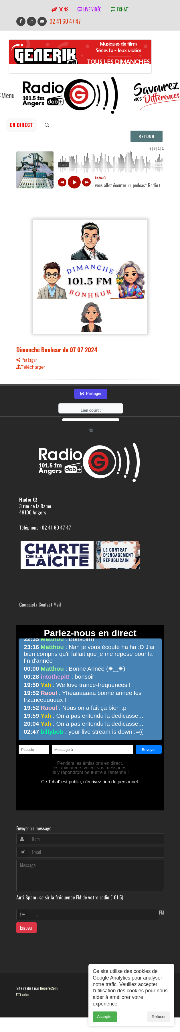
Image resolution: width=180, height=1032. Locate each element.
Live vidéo (90, 9)
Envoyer (26, 920)
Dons (60, 9)
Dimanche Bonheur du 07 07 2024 (57, 350)
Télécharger (30, 368)
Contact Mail (50, 597)
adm (22, 987)
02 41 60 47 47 (65, 21)
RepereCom (49, 981)
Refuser (159, 1016)
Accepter (105, 1016)
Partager (26, 360)
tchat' (119, 9)
